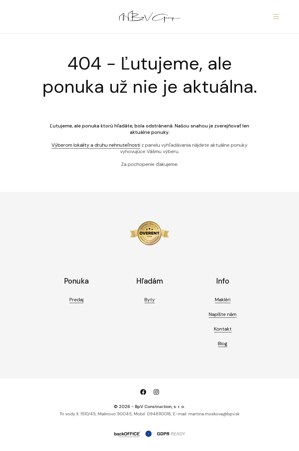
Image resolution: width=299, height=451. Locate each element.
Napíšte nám (223, 314)
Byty (149, 299)
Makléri (222, 299)
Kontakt (223, 329)
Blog (222, 343)
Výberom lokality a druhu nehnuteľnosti (96, 145)
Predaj (76, 299)
